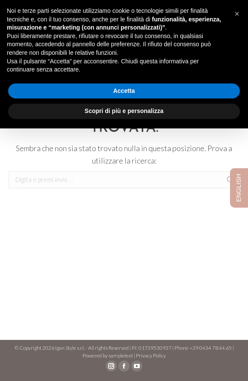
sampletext (121, 355)
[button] (237, 14)
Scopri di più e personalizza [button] (124, 110)
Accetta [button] (124, 90)
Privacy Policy (151, 355)
